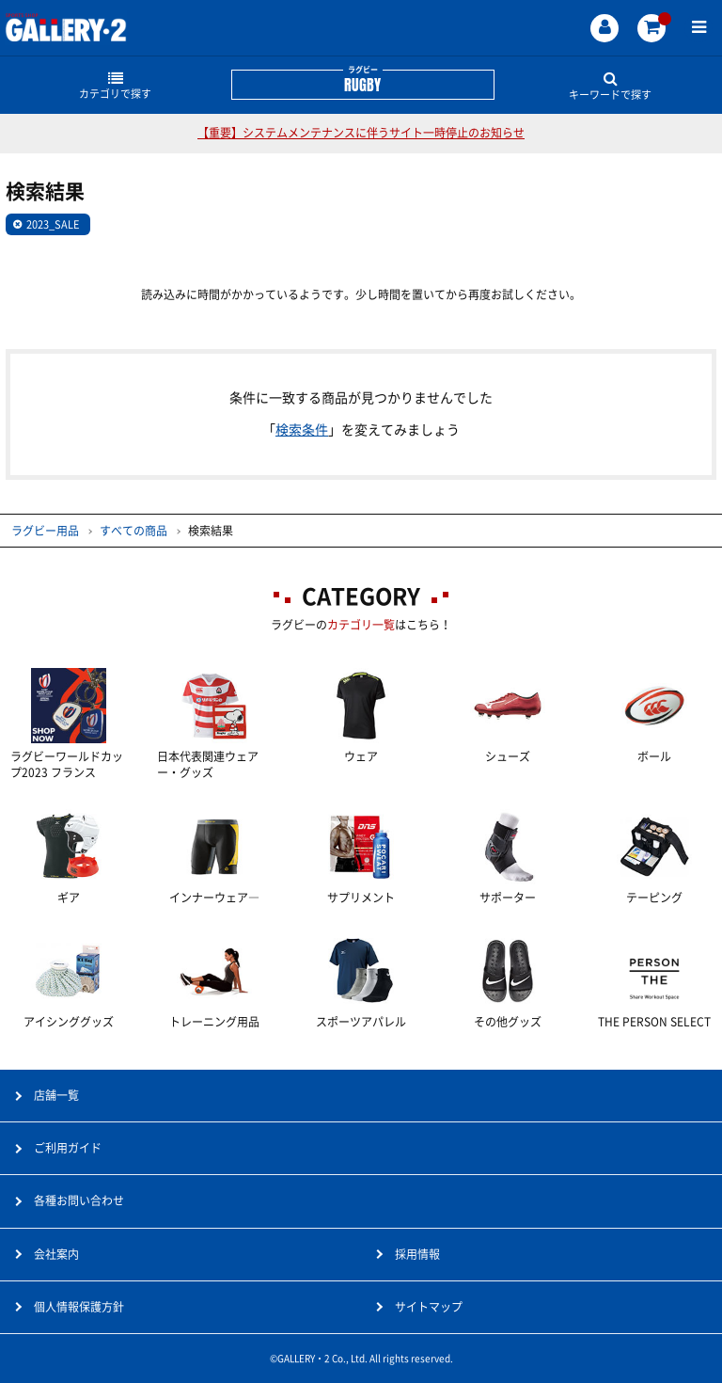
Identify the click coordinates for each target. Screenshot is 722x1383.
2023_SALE (52, 224)
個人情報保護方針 (79, 1306)
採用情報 (417, 1254)
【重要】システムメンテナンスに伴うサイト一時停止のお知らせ (361, 132)
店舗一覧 (56, 1095)
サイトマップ (429, 1306)
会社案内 (56, 1254)
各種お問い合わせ (79, 1200)
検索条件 (301, 430)
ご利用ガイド (68, 1147)
